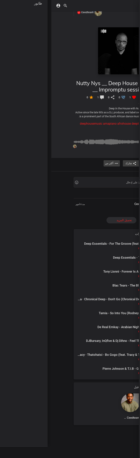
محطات (122, 86)
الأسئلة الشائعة (105, 190)
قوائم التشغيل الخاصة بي (112, 145)
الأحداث (122, 170)
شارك (79, 163)
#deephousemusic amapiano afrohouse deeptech (61, 123)
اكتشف (123, 26)
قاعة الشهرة (120, 79)
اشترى (123, 119)
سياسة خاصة (120, 190)
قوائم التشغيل (119, 71)
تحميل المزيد (72, 220)
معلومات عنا (108, 187)
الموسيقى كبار (118, 41)
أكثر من (128, 193)
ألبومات (122, 49)
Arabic (93, 183)
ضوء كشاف (120, 56)
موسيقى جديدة (118, 34)
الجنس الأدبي (119, 64)
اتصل (129, 190)
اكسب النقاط (119, 94)
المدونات (120, 187)
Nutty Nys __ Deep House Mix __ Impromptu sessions (60, 86)
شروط (97, 187)
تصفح (124, 112)
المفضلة (122, 152)
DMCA (129, 187)
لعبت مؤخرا (120, 137)
